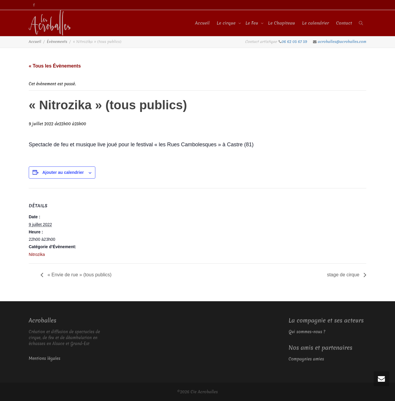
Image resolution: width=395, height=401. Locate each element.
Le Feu (252, 23)
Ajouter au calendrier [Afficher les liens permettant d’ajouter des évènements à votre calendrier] (63, 172)
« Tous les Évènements (55, 65)
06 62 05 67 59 (295, 41)
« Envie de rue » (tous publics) (79, 274)
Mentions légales (44, 358)
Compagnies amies (306, 359)
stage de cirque (344, 274)
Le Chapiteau (281, 23)
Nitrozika (37, 254)
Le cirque (227, 23)
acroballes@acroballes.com (342, 41)
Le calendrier (315, 23)
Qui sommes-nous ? (307, 331)
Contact (344, 23)
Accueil (202, 23)
